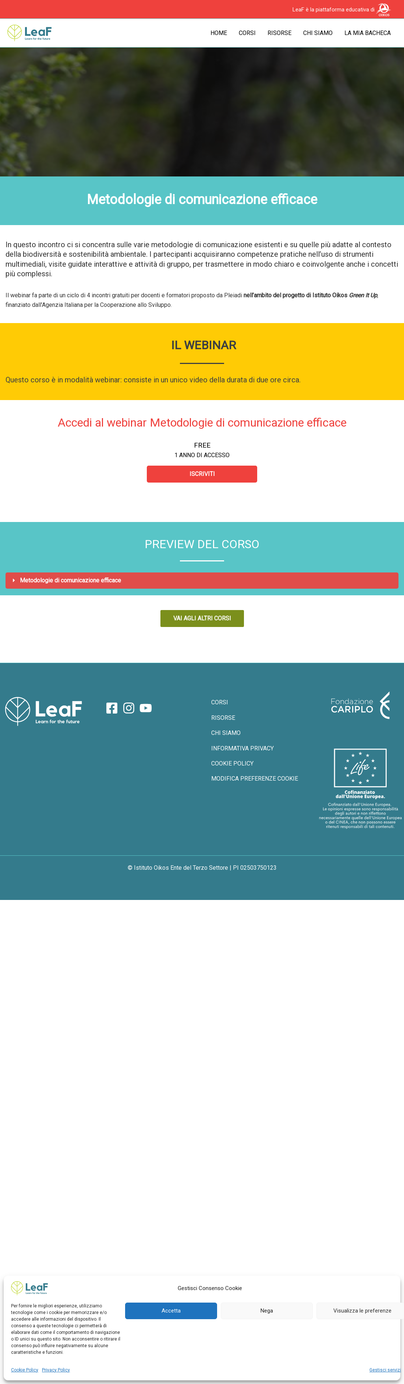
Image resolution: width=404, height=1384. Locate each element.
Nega (267, 1310)
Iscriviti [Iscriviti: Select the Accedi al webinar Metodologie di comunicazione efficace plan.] (202, 473)
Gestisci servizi (385, 1370)
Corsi (247, 32)
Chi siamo (318, 32)
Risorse (279, 32)
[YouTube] (145, 708)
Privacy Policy (56, 1370)
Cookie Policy (24, 1370)
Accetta (171, 1310)
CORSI (219, 702)
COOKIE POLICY (232, 763)
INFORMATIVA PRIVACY (242, 748)
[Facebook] (112, 708)
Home (218, 32)
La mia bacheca (367, 32)
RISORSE (223, 717)
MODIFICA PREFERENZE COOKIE (254, 778)
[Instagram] (129, 708)
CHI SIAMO (226, 732)
